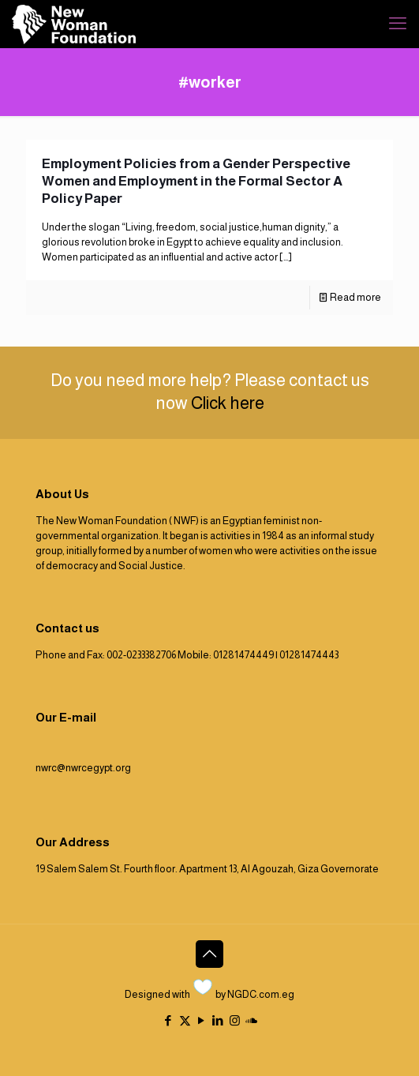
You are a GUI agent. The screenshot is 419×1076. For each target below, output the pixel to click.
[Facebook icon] (168, 1020)
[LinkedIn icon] (218, 1020)
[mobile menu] (397, 23)
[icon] (251, 1020)
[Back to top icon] (209, 954)
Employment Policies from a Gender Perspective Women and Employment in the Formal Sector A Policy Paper (196, 181)
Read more (355, 297)
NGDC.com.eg (260, 994)
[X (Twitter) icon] (185, 1020)
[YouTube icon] (202, 1020)
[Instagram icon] (235, 1020)
